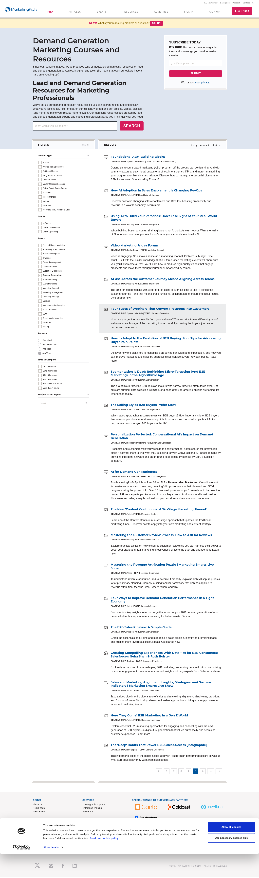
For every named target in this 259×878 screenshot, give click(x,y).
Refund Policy (89, 835)
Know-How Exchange (93, 831)
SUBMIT (195, 74)
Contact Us (88, 828)
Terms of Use (89, 838)
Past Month (47, 341)
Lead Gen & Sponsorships (46, 828)
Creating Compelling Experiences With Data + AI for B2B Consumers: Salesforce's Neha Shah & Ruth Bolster (164, 656)
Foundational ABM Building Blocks (138, 158)
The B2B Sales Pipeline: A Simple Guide (141, 628)
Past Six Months (49, 346)
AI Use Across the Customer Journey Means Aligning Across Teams (163, 280)
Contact (246, 3)
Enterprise (225, 3)
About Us (37, 805)
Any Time (46, 354)
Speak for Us (39, 838)
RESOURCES (130, 12)
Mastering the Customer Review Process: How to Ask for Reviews (161, 536)
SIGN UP (214, 12)
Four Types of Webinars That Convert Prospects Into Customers (160, 310)
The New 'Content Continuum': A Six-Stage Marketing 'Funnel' (159, 510)
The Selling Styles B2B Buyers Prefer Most (143, 406)
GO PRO (242, 11)
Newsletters (39, 812)
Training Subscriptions (93, 805)
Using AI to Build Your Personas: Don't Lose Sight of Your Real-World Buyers (164, 219)
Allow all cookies (231, 851)
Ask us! (156, 24)
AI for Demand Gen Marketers (134, 473)
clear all (85, 146)
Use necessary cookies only (231, 861)
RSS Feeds (39, 809)
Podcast (236, 3)
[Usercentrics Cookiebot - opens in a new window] (21, 871)
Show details (51, 871)
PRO (50, 12)
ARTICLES (75, 12)
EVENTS (102, 12)
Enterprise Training (92, 809)
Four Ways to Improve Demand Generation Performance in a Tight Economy (162, 601)
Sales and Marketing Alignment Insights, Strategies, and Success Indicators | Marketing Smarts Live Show (161, 685)
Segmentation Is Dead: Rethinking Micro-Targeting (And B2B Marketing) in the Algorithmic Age (158, 374)
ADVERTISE (161, 12)
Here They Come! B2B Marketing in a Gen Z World (149, 716)
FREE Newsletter (210, 3)
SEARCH (131, 127)
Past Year (46, 350)
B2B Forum (88, 812)
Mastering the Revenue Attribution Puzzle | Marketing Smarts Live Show (162, 567)
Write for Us (39, 835)
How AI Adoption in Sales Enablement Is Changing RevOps (156, 191)
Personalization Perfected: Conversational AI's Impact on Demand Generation (162, 437)
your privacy (202, 83)
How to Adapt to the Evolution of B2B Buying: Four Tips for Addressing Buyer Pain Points (166, 341)
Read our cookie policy (104, 862)
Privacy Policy (89, 842)
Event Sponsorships (43, 831)
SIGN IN (188, 12)
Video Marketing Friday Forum (134, 246)
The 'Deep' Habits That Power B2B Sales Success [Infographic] (159, 746)
